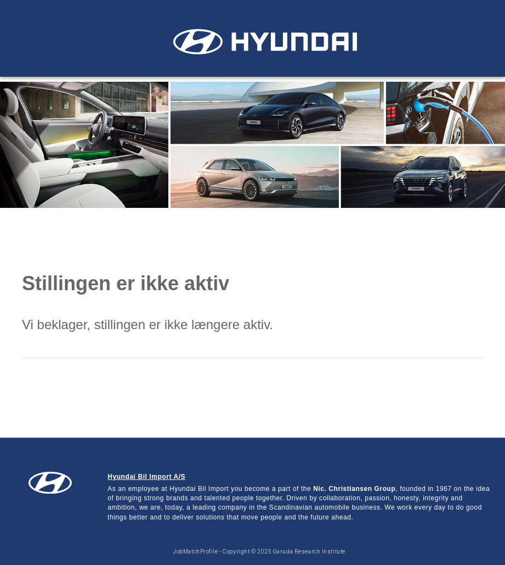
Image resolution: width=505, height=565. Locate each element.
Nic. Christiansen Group (354, 489)
